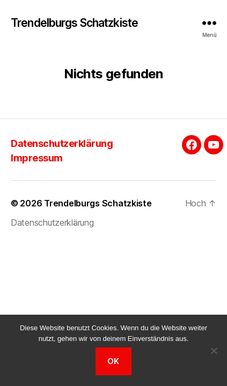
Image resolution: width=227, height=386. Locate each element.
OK (113, 361)
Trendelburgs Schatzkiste (74, 22)
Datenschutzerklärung (62, 143)
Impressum (37, 158)
